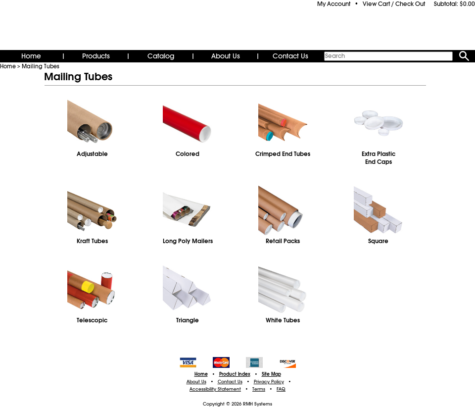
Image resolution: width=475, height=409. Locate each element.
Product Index (234, 374)
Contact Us (290, 55)
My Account (333, 4)
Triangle (187, 320)
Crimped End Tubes (282, 154)
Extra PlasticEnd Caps (378, 158)
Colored (187, 154)
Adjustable (92, 154)
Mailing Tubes (40, 66)
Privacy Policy (269, 382)
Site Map (271, 374)
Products (96, 55)
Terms (258, 389)
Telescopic (92, 320)
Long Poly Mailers (188, 241)
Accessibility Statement (215, 389)
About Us (225, 55)
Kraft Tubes (92, 241)
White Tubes (283, 320)
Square (378, 241)
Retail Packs (283, 241)
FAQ (281, 389)
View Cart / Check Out (394, 4)
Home (31, 55)
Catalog (160, 55)
